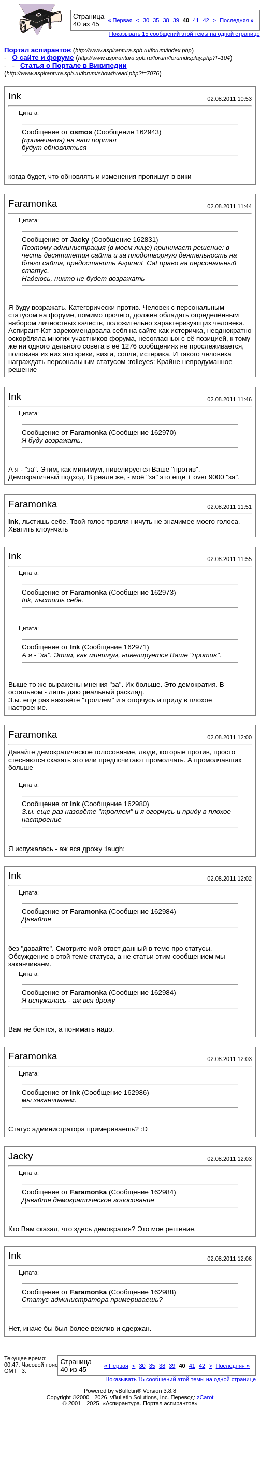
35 (156, 20)
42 (206, 20)
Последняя (236, 20)
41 (196, 20)
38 (166, 20)
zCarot (205, 1397)
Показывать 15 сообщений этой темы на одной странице (184, 34)
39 (176, 20)
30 (146, 20)
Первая (120, 20)
